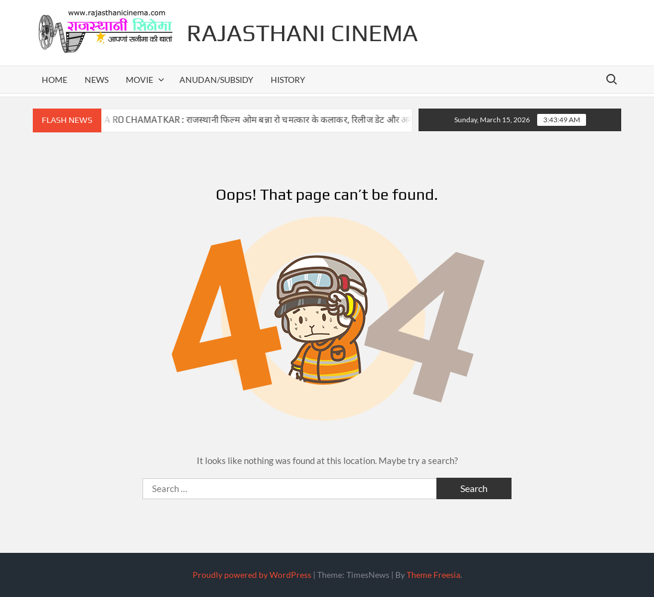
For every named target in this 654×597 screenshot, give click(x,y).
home (54, 80)
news (97, 80)
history (288, 80)
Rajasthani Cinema (302, 33)
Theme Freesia (433, 575)
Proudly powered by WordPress (252, 575)
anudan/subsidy (216, 80)
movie (139, 80)
